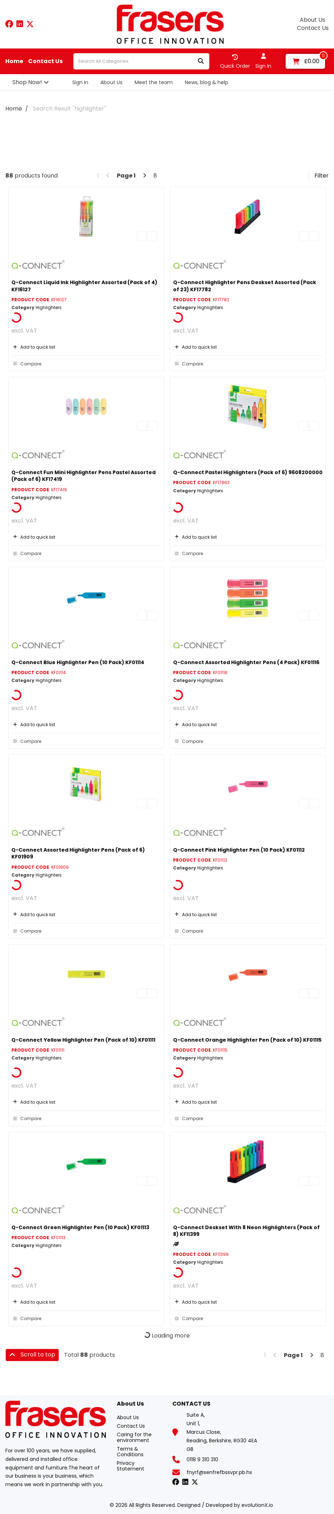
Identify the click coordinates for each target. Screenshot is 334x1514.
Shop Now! (27, 82)
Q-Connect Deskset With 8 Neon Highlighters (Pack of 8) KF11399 (246, 1231)
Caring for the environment (134, 1437)
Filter (321, 175)
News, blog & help (206, 82)
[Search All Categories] (141, 61)
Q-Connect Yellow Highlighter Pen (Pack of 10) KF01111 (83, 1039)
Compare (26, 363)
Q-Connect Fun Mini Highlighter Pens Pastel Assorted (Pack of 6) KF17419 (83, 476)
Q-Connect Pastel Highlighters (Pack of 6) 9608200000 (248, 472)
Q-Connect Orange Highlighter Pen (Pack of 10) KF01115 (247, 1039)
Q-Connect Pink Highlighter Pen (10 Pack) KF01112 (239, 849)
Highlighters (49, 307)
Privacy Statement (130, 1465)
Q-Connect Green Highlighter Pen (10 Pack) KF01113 (80, 1227)
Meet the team (154, 82)
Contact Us (313, 28)
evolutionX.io (257, 1505)
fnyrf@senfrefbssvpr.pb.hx (219, 1472)
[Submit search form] (201, 61)
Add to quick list (33, 347)
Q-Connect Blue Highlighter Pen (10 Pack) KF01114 (77, 662)
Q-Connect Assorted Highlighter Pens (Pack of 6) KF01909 (78, 853)
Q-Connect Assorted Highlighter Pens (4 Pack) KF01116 (246, 662)
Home (14, 61)
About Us (312, 20)
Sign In (80, 82)
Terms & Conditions (130, 1451)
